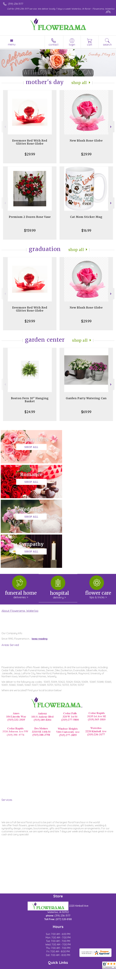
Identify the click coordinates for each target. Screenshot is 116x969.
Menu (11, 44)
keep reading (39, 569)
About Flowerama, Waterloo (20, 541)
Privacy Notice (29, 966)
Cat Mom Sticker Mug (86, 217)
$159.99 (30, 230)
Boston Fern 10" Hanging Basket (30, 399)
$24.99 (29, 411)
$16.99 (86, 230)
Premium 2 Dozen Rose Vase (30, 217)
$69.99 (86, 411)
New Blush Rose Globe (86, 140)
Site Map (69, 966)
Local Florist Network (50, 966)
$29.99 (30, 154)
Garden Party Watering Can (86, 398)
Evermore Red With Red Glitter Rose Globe (29, 142)
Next (111, 126)
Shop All (79, 82)
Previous (5, 126)
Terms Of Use (11, 966)
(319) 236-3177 (15, 3)
